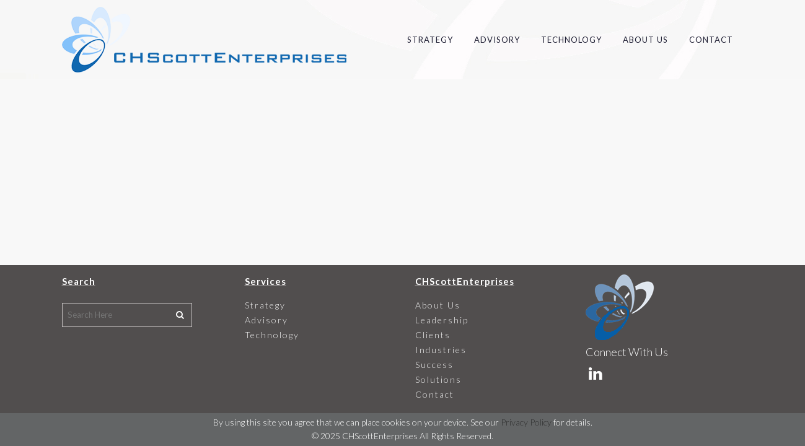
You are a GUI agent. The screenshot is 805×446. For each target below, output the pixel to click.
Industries (441, 350)
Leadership (441, 320)
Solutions (438, 379)
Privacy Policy (526, 422)
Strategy (265, 305)
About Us (437, 305)
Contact (434, 394)
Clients (433, 335)
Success (434, 364)
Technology (272, 335)
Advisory (266, 320)
